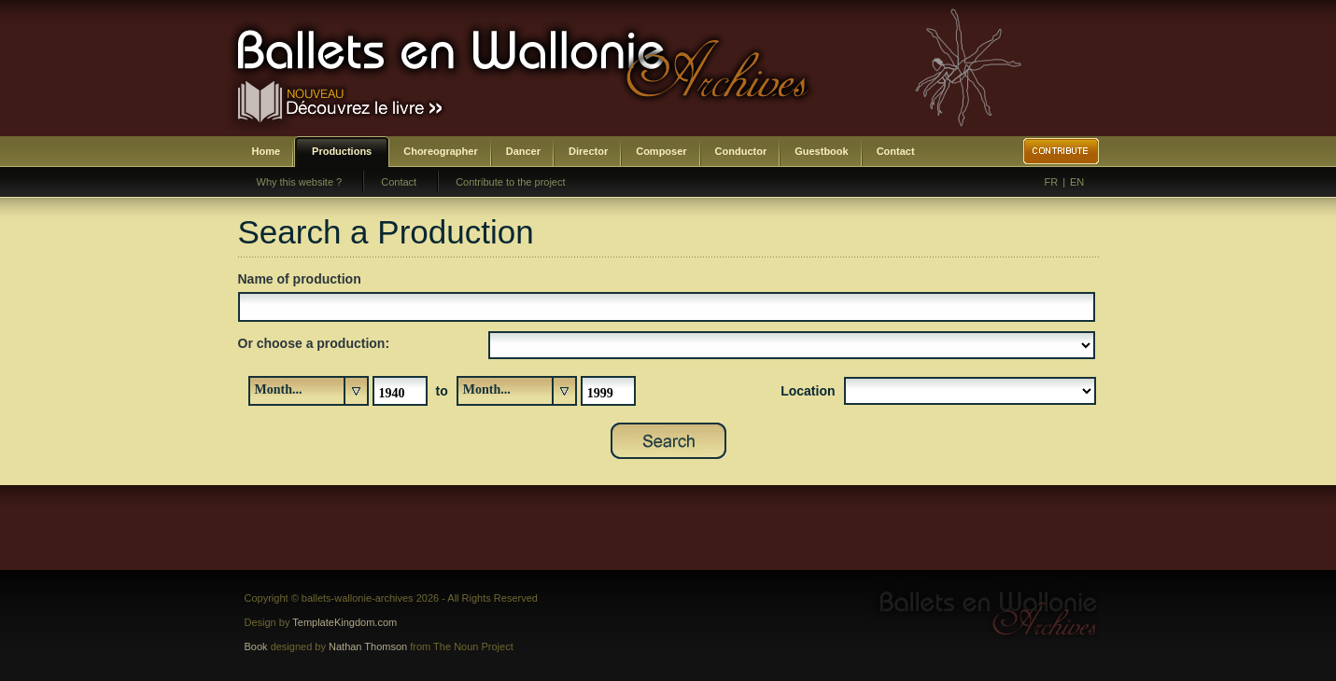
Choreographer (440, 151)
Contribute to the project (510, 182)
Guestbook (821, 151)
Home (266, 151)
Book (256, 646)
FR (1052, 182)
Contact (896, 151)
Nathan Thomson (368, 646)
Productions (342, 151)
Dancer (523, 151)
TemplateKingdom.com (344, 622)
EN (1077, 182)
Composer (661, 151)
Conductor (741, 151)
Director (588, 151)
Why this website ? (300, 182)
